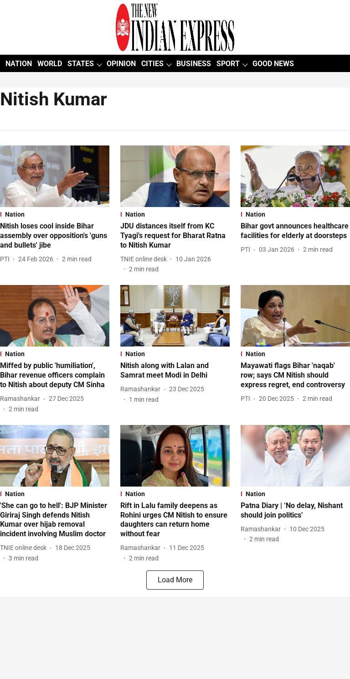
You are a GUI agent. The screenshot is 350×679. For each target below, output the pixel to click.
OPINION (121, 63)
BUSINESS (193, 63)
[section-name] (54, 214)
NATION (18, 63)
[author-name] (6, 259)
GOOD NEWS (273, 63)
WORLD (49, 63)
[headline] (54, 236)
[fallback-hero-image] (54, 176)
